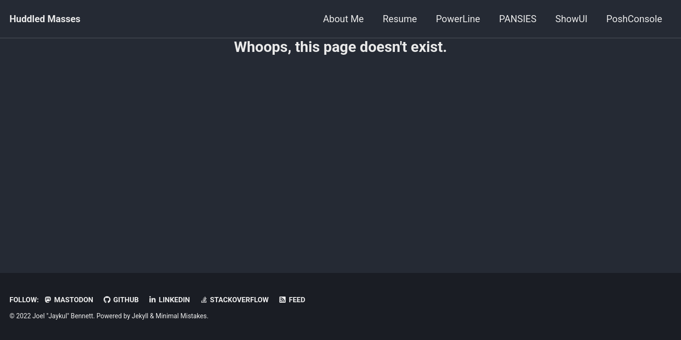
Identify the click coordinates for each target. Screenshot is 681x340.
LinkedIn (169, 300)
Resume (400, 19)
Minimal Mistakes (181, 316)
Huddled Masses (44, 19)
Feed (291, 300)
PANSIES (517, 19)
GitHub (121, 300)
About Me (343, 19)
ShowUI (571, 19)
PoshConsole (634, 19)
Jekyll (140, 316)
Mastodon (68, 300)
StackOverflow (234, 300)
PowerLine (458, 19)
